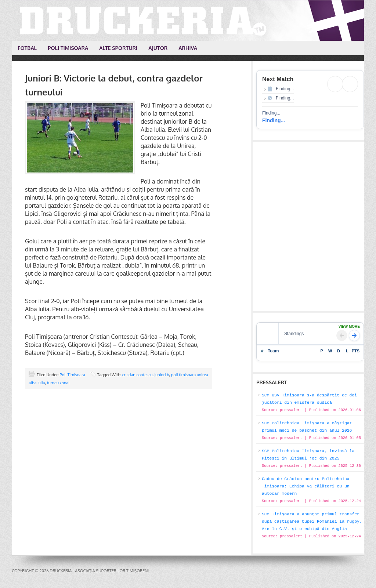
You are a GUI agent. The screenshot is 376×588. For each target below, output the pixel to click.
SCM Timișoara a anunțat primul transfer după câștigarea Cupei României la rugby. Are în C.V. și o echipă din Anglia (312, 521)
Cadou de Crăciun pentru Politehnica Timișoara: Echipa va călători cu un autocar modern (306, 486)
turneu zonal (58, 382)
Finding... (273, 120)
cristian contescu (137, 374)
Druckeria (188, 20)
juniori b (162, 374)
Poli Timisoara (72, 374)
